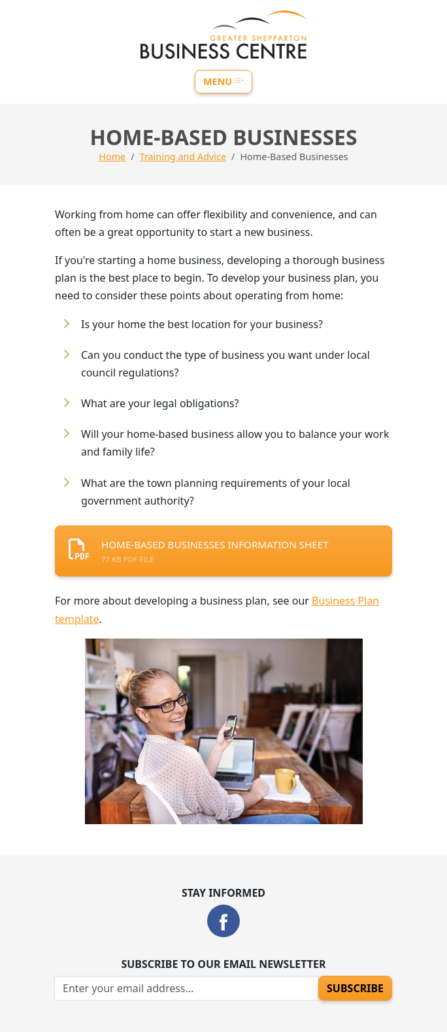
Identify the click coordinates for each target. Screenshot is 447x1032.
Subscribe (355, 988)
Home (112, 156)
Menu (223, 81)
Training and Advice (183, 156)
